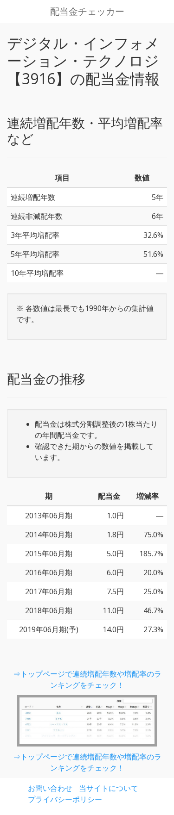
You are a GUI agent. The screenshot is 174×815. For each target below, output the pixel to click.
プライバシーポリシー (65, 799)
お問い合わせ (50, 788)
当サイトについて (108, 788)
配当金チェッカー (87, 11)
